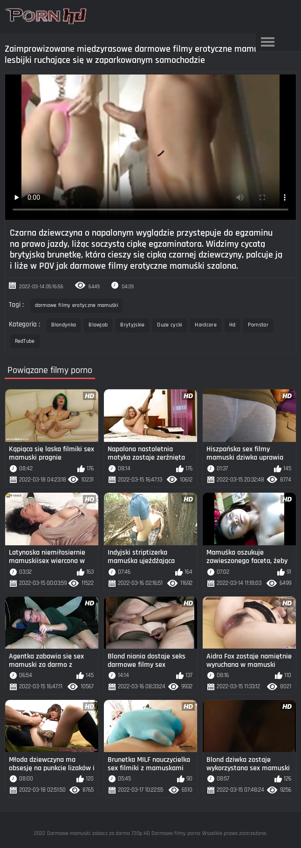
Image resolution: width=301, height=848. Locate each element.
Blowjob (98, 324)
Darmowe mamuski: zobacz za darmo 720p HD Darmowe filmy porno (123, 833)
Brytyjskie (132, 324)
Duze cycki (169, 324)
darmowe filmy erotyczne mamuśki (76, 305)
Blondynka (63, 324)
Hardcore (205, 324)
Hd (232, 324)
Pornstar (258, 324)
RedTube (25, 341)
